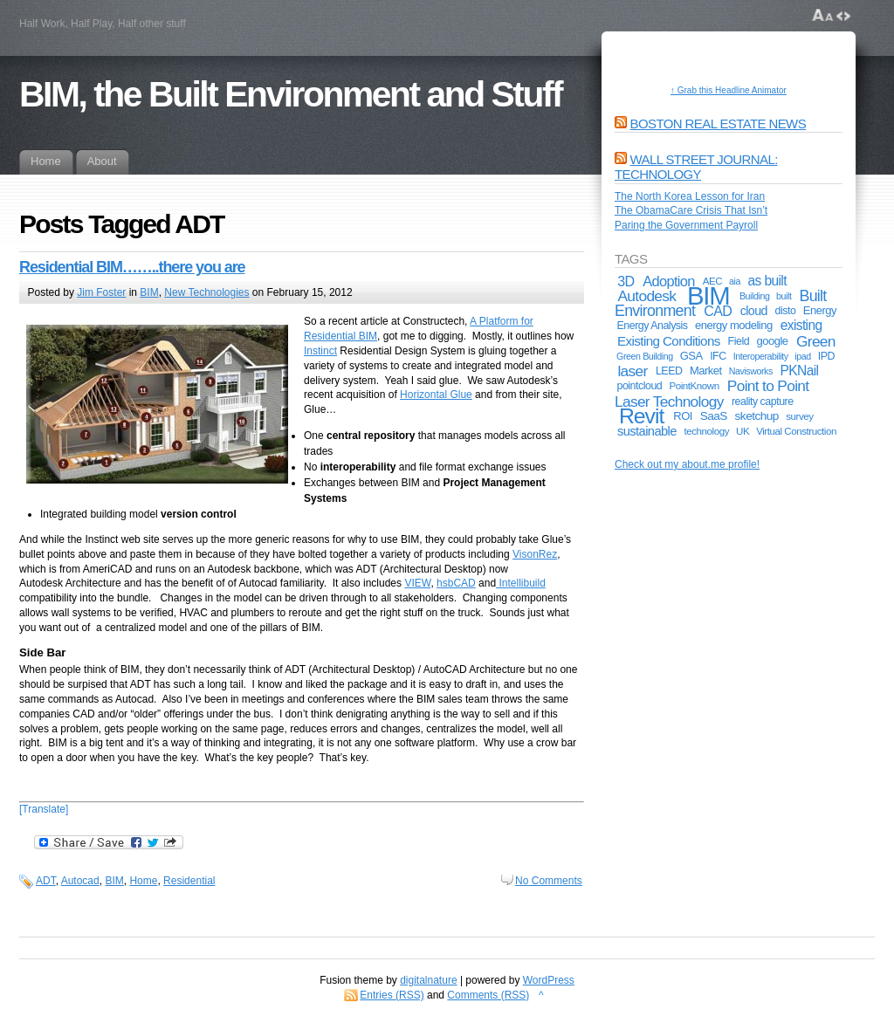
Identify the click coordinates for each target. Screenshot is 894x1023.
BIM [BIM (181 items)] (708, 295)
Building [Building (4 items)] (754, 296)
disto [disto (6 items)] (785, 311)
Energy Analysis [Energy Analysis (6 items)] (651, 325)
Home (143, 881)
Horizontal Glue (436, 394)
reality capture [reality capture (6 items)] (763, 401)
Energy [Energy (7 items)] (819, 310)
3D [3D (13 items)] (625, 281)
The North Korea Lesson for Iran (690, 196)
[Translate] (43, 809)
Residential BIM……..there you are (132, 267)
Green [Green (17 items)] (816, 341)
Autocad (80, 881)
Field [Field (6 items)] (739, 341)
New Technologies (206, 292)
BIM (149, 292)
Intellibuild (521, 583)
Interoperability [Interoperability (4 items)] (760, 356)
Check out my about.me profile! (687, 464)
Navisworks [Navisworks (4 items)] (751, 371)
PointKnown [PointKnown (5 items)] (694, 385)
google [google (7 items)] (772, 340)
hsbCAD (456, 583)
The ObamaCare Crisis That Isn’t (691, 210)
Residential (189, 881)
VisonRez (534, 554)
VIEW (417, 583)
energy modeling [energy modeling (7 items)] (734, 325)
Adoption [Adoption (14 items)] (669, 281)
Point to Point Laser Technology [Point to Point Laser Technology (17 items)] (711, 393)
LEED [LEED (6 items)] (669, 371)
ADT (46, 881)
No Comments (548, 881)
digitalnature (428, 980)
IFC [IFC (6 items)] (718, 356)
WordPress (548, 980)
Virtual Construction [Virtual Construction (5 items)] (796, 430)
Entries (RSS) (391, 995)
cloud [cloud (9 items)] (753, 311)
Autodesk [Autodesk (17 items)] (646, 296)
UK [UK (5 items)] (742, 430)
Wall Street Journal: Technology (696, 167)
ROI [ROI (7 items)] (682, 415)
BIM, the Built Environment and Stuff (290, 94)
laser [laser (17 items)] (632, 371)
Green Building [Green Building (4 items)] (644, 356)
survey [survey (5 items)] (799, 416)
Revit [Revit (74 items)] (641, 416)
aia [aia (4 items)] (734, 281)
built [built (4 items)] (783, 296)
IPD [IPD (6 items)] (826, 356)
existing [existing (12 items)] (801, 325)
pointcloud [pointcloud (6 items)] (639, 386)
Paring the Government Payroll (686, 225)
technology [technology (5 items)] (707, 430)
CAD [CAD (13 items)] (718, 311)
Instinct (320, 351)
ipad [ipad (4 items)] (802, 356)
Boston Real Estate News (718, 123)
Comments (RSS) (488, 995)
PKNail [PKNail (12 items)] (800, 370)
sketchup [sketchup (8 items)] (757, 415)
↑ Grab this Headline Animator (728, 90)
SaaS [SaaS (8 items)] (713, 415)
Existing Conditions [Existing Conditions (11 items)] (668, 340)
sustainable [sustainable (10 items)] (647, 431)
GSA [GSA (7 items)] (691, 355)
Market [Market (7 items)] (706, 370)
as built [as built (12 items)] (767, 280)
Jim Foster (101, 292)
